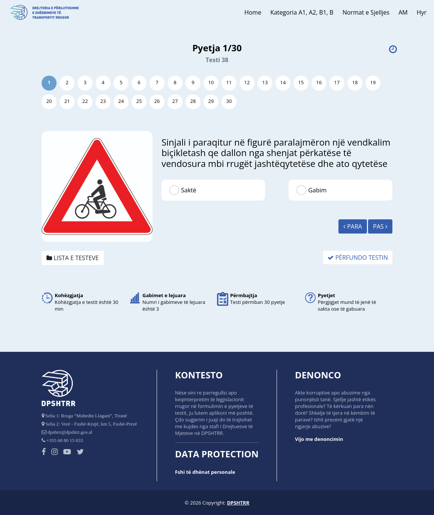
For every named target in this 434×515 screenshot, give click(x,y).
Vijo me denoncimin (319, 439)
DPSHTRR (238, 502)
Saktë (188, 190)
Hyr (422, 12)
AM (403, 12)
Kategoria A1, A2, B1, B (302, 12)
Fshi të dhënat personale (205, 472)
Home (252, 12)
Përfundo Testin (358, 257)
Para (352, 226)
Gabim (317, 190)
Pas (380, 226)
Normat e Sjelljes (366, 12)
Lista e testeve (72, 258)
